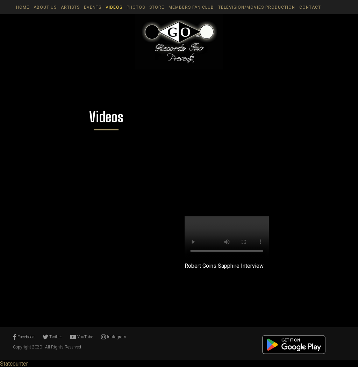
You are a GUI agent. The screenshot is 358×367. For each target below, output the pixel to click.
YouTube (81, 336)
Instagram (113, 336)
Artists (70, 7)
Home (22, 7)
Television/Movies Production (256, 7)
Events (92, 7)
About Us (45, 7)
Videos (114, 7)
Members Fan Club (191, 7)
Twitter (52, 336)
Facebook (24, 336)
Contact (310, 7)
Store (156, 7)
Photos (136, 7)
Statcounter (14, 363)
